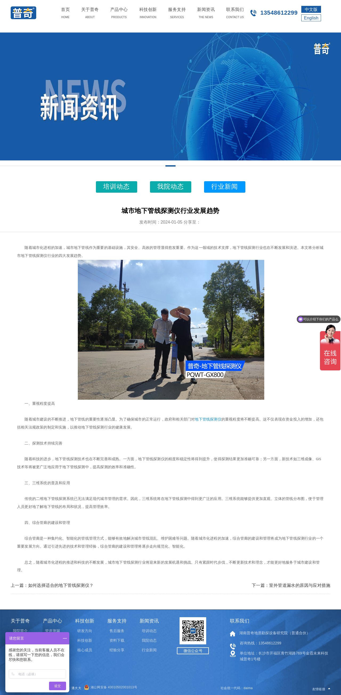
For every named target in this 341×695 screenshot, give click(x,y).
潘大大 (76, 688)
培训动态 (149, 631)
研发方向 (84, 631)
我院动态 (149, 640)
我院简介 (20, 631)
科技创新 (84, 640)
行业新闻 (149, 650)
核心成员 (84, 650)
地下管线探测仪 (208, 419)
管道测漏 (52, 631)
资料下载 (116, 640)
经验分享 (116, 650)
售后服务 (116, 631)
